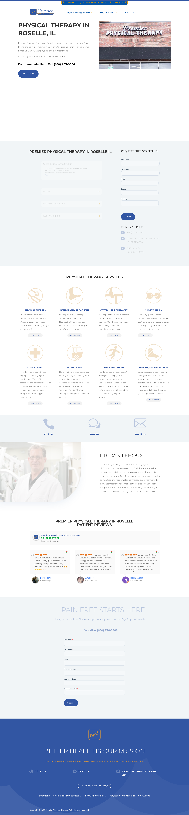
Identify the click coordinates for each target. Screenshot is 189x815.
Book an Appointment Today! (93, 786)
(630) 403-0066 (64, 64)
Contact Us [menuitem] (129, 12)
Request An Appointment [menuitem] (92, 2)
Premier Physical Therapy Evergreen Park (60, 535)
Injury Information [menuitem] (107, 12)
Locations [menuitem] (69, 2)
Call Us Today (28, 74)
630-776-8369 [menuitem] (118, 2)
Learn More (35, 335)
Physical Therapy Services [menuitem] (78, 12)
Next (161, 568)
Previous (27, 568)
